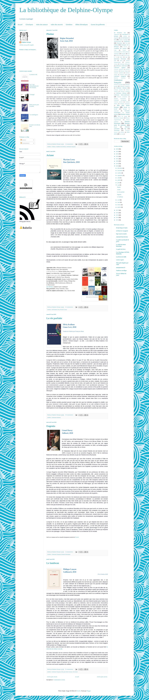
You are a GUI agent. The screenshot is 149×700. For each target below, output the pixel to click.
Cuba (115, 50)
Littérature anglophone (119, 69)
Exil (129, 53)
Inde (126, 57)
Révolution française (119, 118)
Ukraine (122, 132)
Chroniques (29, 24)
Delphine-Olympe (26, 42)
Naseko (78, 691)
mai (118, 185)
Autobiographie (117, 41)
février (119, 204)
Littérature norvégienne (120, 100)
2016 (117, 212)
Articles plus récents (52, 677)
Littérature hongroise (125, 86)
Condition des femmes (61, 146)
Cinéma (53, 146)
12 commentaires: (69, 551)
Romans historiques (65, 554)
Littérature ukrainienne (125, 103)
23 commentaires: (69, 307)
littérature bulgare (124, 71)
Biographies (119, 43)
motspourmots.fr (120, 267)
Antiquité (125, 36)
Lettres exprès (120, 260)
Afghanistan (117, 34)
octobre (119, 173)
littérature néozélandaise (120, 98)
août (118, 178)
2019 (117, 163)
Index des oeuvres (57, 24)
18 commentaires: (69, 414)
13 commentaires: (69, 144)
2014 (117, 217)
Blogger (89, 691)
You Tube (121, 134)
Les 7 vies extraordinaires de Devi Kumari (33, 86)
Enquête (124, 50)
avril (118, 200)
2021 (117, 158)
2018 (117, 166)
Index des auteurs (42, 24)
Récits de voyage (122, 116)
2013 (117, 220)
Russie (115, 127)
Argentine (116, 38)
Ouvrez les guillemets (98, 24)
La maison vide (33, 74)
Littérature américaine (121, 66)
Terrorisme (75, 671)
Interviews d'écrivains (120, 59)
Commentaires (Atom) (59, 680)
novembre (120, 170)
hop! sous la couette (121, 234)
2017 (117, 210)
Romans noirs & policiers (122, 124)
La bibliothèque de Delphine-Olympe (66, 10)
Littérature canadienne (118, 72)
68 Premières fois (56, 309)
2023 (117, 154)
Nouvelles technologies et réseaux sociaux (122, 112)
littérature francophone (118, 84)
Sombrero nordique (121, 270)
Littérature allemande (125, 64)
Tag (125, 128)
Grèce (121, 57)
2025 (117, 149)
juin (118, 182)
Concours (125, 46)
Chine (126, 43)
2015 (117, 215)
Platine (50, 34)
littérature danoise (124, 74)
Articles (23, 140)
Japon (121, 60)
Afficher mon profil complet (26, 45)
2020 (117, 161)
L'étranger (32, 94)
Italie (115, 60)
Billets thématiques (81, 24)
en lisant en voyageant (122, 231)
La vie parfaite (54, 318)
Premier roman (63, 309)
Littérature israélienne (125, 91)
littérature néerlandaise (122, 96)
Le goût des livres (121, 249)
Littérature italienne (56, 417)
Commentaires (25, 143)
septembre (120, 175)
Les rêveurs (49, 287)
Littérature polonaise (118, 101)
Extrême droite (119, 55)
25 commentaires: (69, 669)
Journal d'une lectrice (122, 237)
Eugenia (50, 426)
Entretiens (69, 24)
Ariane (50, 155)
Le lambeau (52, 563)
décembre (120, 168)
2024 (117, 151)
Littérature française (70, 146)
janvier (119, 207)
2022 (117, 156)
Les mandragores (33, 114)
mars (118, 202)
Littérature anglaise (120, 67)
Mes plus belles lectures (66, 671)
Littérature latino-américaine (122, 95)
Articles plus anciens (102, 677)
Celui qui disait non (52, 271)
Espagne (124, 53)
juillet (119, 180)
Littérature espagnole (120, 76)
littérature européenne (120, 78)
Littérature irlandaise (118, 89)
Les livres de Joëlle (121, 257)
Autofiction (127, 41)
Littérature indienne (121, 88)
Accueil (20, 24)
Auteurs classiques (123, 39)
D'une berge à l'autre (121, 228)
